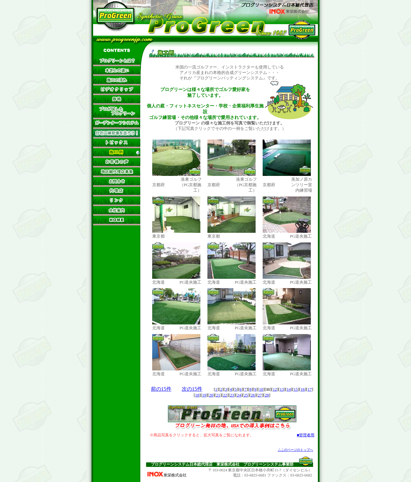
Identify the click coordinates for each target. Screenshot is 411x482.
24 (239, 395)
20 (211, 395)
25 (246, 395)
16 (303, 389)
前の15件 (161, 389)
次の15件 (192, 389)
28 (267, 395)
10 (261, 389)
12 (275, 389)
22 (225, 395)
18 (197, 395)
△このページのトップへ (295, 449)
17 (310, 389)
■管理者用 (305, 435)
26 (253, 395)
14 (289, 389)
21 (218, 395)
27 (260, 395)
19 (204, 395)
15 (296, 389)
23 (232, 395)
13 (282, 389)
